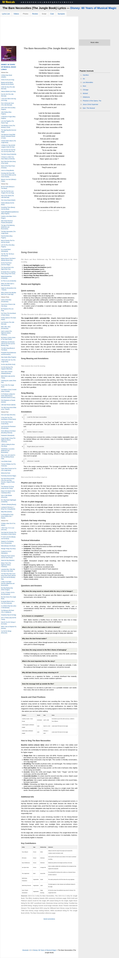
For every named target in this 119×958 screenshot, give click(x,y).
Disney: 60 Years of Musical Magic (93, 8)
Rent (84, 86)
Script (44, 14)
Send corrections (49, 919)
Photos (25, 14)
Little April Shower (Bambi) (8, 404)
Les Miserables (88, 82)
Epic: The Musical (89, 108)
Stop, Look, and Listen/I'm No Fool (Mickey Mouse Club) (8, 456)
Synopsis (61, 14)
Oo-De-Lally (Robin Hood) (8, 364)
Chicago (85, 90)
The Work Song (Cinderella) (8, 154)
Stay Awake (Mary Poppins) (8, 357)
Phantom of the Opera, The (92, 101)
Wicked (85, 93)
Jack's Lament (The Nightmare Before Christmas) (6, 333)
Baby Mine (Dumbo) (6, 511)
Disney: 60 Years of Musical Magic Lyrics (8, 67)
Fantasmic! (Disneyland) (7, 435)
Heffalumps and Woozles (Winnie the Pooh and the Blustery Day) (8, 343)
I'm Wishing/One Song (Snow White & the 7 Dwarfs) (7, 516)
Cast (52, 14)
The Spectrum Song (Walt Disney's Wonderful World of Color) (8, 136)
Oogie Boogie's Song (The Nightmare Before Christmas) (8, 440)
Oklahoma (86, 97)
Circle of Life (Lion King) (7, 79)
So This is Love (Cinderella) (8, 281)
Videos (16, 14)
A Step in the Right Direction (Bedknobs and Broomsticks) (7, 583)
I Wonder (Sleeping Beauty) (8, 504)
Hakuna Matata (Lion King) (8, 91)
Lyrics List (6, 14)
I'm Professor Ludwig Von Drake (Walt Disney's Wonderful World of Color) (8, 395)
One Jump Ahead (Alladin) (8, 200)
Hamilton (86, 75)
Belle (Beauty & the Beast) (8, 546)
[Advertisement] (39, 31)
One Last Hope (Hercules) (8, 414)
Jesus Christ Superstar (90, 104)
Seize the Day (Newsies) (7, 560)
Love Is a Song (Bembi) (7, 170)
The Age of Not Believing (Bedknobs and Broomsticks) (8, 227)
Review (35, 14)
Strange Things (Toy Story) (8, 548)
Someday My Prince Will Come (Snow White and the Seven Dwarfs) (8, 175)
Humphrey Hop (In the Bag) (8, 615)
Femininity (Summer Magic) (8, 476)
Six (84, 79)
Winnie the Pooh (5, 473)
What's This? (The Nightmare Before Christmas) (6, 564)
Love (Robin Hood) (6, 461)
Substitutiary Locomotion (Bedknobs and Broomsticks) (7, 450)
